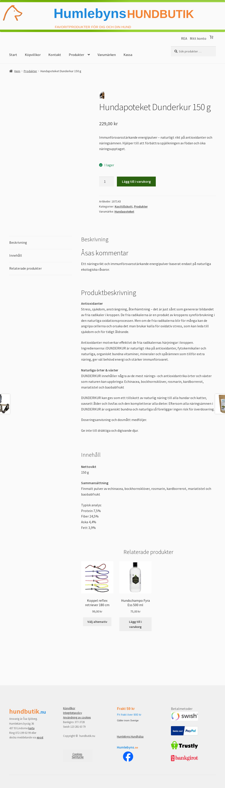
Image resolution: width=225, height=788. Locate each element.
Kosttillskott (123, 206)
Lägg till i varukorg (136, 181)
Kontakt (54, 54)
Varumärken (107, 54)
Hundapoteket (124, 211)
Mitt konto (198, 38)
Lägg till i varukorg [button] (135, 624)
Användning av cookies (77, 717)
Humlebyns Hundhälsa (130, 736)
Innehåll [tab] (15, 255)
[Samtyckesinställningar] (78, 756)
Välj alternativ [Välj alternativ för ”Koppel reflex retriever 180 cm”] (97, 622)
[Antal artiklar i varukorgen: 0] (211, 37)
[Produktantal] (106, 182)
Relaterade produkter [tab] (25, 268)
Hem (17, 71)
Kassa (127, 54)
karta (31, 728)
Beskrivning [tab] (18, 242)
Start (13, 54)
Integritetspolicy (72, 713)
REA (185, 38)
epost (40, 737)
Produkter (76, 54)
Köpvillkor (33, 54)
